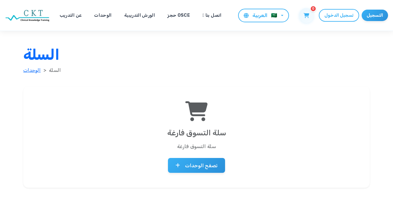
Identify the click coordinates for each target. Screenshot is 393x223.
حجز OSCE (178, 15)
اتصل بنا (212, 15)
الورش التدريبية (139, 15)
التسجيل (375, 15)
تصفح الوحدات (196, 165)
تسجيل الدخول (339, 15)
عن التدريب (71, 15)
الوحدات (103, 15)
